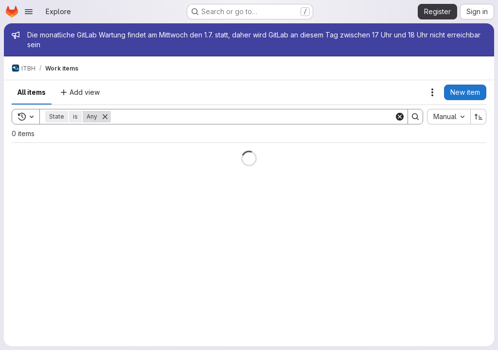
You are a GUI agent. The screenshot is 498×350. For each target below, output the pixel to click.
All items (32, 92)
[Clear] (400, 116)
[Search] (252, 116)
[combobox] (448, 116)
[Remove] (105, 116)
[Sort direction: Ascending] (478, 116)
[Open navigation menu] (28, 11)
